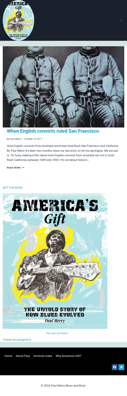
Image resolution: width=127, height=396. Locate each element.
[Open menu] (121, 20)
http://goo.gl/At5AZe (57, 333)
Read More (15, 167)
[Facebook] (115, 367)
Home (8, 356)
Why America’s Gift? (68, 356)
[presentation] (63, 86)
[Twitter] (121, 367)
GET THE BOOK (13, 187)
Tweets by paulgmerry (17, 339)
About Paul (23, 356)
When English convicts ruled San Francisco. (53, 131)
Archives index (43, 356)
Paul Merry (15, 138)
